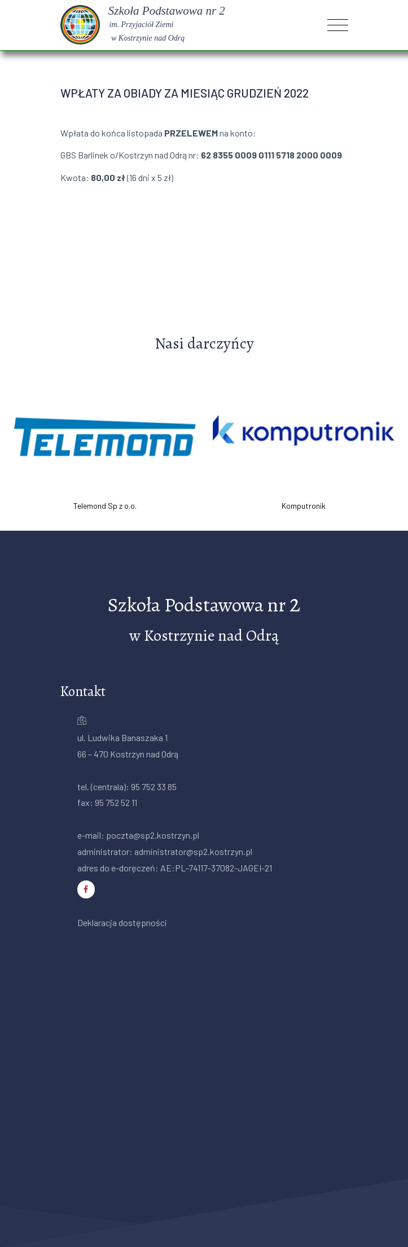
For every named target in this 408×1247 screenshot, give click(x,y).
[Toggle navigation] (337, 25)
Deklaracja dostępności (122, 922)
